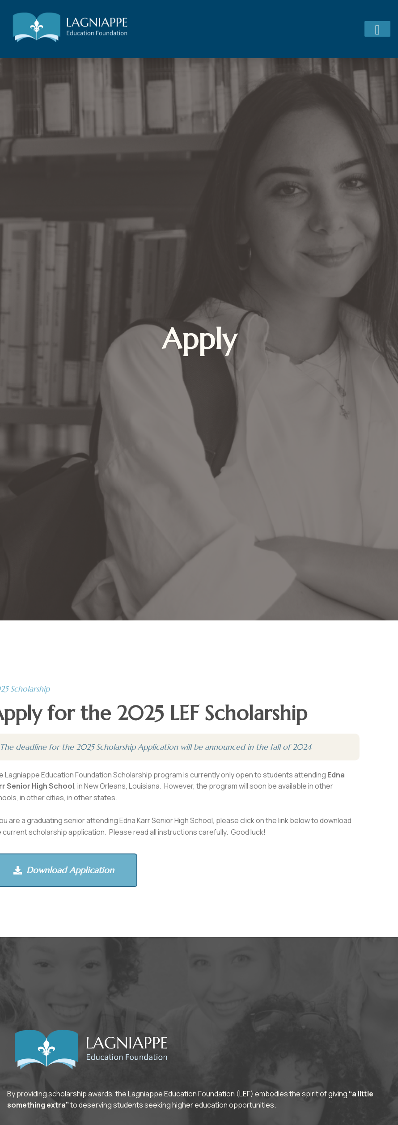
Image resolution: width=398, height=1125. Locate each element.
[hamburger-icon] (377, 29)
